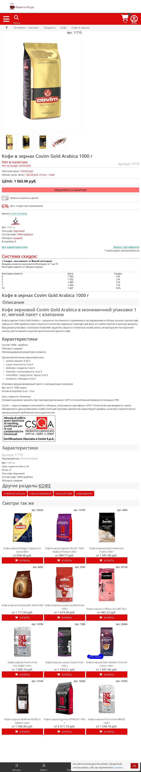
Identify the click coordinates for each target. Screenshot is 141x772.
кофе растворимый (40, 493)
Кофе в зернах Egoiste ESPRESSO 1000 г (64, 721)
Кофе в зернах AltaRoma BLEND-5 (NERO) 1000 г (22, 721)
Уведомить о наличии (70, 190)
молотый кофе (63, 493)
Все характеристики (15, 247)
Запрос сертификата (126, 247)
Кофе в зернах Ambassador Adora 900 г (22, 607)
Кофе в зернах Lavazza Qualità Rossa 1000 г (64, 607)
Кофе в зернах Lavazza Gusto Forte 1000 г (64, 664)
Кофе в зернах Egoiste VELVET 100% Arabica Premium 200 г (64, 550)
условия (117, 767)
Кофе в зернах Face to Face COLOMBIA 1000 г (22, 664)
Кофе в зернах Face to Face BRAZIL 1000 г (106, 721)
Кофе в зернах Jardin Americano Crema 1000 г (107, 550)
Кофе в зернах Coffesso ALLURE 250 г (107, 608)
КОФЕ (45, 486)
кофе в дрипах (84, 493)
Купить (22, 560)
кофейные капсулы (14, 493)
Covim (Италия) (18, 213)
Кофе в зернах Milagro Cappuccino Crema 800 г (22, 550)
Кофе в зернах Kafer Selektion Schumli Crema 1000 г (106, 664)
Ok (134, 766)
